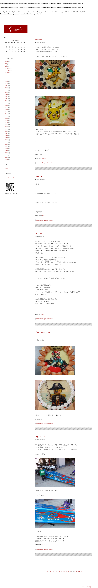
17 (74, 571)
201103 (6, 129)
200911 (6, 144)
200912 (6, 142)
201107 (6, 126)
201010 (6, 133)
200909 (6, 148)
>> (18, 40)
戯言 (6, 64)
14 (68, 571)
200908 (6, 150)
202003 (6, 92)
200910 (6, 146)
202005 (6, 87)
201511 (6, 107)
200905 (6, 157)
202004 (6, 90)
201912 (6, 96)
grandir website (48, 163)
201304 (6, 118)
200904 (6, 159)
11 (62, 571)
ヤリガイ (7, 72)
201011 (6, 131)
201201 (6, 122)
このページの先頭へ (87, 587)
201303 (6, 120)
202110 (6, 83)
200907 (6, 152)
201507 (6, 109)
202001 (6, 94)
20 (81, 571)
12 (64, 571)
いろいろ (7, 70)
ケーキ (6, 61)
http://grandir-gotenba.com (13, 177)
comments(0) (39, 163)
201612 (6, 100)
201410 (6, 113)
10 (59, 571)
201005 (6, 137)
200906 (6, 155)
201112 (6, 124)
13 (66, 571)
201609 (6, 103)
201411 (6, 111)
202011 (6, 85)
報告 (6, 66)
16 (72, 571)
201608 (6, 105)
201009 (6, 135)
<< (11, 40)
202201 (6, 81)
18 (76, 571)
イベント (7, 68)
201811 (6, 98)
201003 (6, 140)
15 (70, 571)
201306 (6, 116)
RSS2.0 (6, 168)
